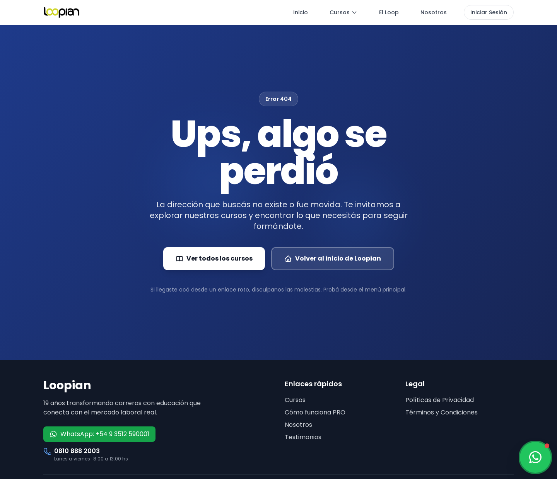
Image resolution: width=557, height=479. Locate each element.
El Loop (389, 12)
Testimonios (303, 437)
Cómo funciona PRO (315, 412)
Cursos (343, 12)
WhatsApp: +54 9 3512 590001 (99, 434)
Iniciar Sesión (488, 12)
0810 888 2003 (77, 451)
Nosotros (433, 12)
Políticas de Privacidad (439, 399)
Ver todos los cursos (214, 258)
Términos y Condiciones (441, 412)
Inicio (300, 12)
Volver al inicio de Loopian (332, 258)
